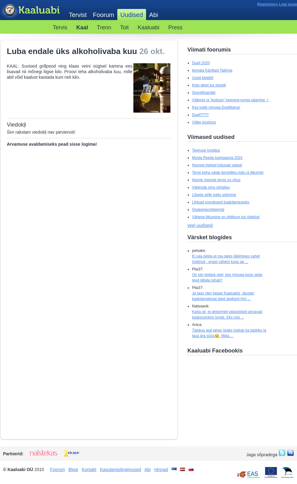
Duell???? (200, 115)
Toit (124, 27)
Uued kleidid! (202, 78)
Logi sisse (288, 4)
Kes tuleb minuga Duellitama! (216, 107)
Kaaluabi (31, 10)
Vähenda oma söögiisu (211, 187)
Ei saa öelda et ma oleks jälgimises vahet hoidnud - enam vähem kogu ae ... (226, 259)
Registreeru (267, 4)
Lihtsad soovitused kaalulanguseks (220, 202)
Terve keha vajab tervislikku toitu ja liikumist (227, 172)
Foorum (103, 14)
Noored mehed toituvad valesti (217, 165)
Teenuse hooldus (206, 150)
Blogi (73, 469)
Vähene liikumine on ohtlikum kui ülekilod (226, 217)
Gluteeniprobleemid (208, 209)
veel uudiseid (200, 225)
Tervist (78, 14)
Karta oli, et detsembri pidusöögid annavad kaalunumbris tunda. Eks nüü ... (227, 314)
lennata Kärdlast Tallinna (212, 70)
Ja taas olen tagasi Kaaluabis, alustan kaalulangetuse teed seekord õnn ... (223, 296)
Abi (153, 14)
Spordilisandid (203, 92)
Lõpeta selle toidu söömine (214, 195)
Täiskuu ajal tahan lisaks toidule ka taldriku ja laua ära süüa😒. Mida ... (229, 333)
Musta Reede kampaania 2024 (217, 158)
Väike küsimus (204, 122)
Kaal (82, 27)
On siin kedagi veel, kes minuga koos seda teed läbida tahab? (227, 277)
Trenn (104, 27)
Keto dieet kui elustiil (209, 85)
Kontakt (89, 469)
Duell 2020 (201, 63)
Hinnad (161, 469)
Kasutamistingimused (120, 469)
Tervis (60, 27)
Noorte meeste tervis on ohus (216, 180)
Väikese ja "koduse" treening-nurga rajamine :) (230, 100)
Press (175, 27)
